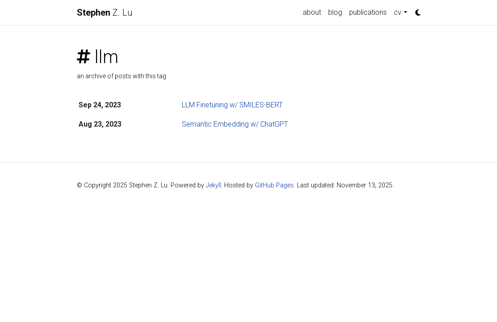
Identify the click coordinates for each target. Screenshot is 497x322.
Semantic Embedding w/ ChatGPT (235, 124)
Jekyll (213, 185)
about (312, 12)
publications (368, 12)
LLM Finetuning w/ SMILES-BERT (232, 105)
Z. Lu (105, 12)
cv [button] (397, 12)
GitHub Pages (274, 185)
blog (335, 12)
